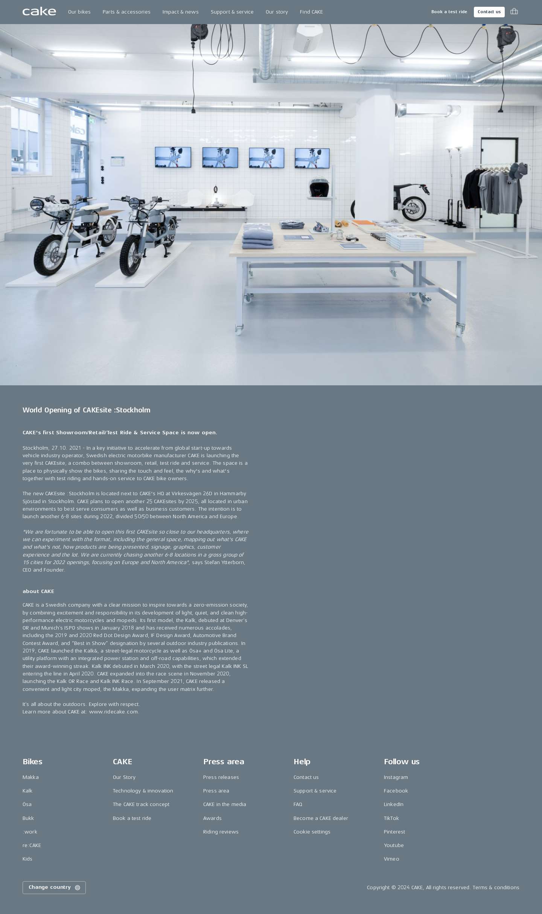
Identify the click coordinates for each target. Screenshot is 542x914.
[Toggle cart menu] (514, 12)
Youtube (394, 845)
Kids (28, 859)
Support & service (232, 12)
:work (30, 832)
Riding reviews (221, 832)
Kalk (28, 791)
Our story (277, 12)
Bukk (28, 818)
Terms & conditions (496, 887)
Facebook (396, 791)
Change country (55, 887)
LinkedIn (393, 804)
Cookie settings (312, 832)
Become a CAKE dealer (321, 818)
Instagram (396, 777)
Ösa (27, 804)
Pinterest (394, 832)
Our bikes (79, 12)
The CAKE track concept (141, 804)
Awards (212, 818)
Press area (216, 791)
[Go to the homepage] (39, 12)
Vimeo (391, 859)
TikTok (391, 818)
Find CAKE (311, 12)
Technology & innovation (143, 791)
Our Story (124, 777)
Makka (31, 777)
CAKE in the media (224, 804)
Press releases (221, 777)
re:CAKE (32, 845)
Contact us (489, 11)
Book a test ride (449, 11)
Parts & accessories (127, 12)
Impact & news (181, 12)
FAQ (298, 804)
